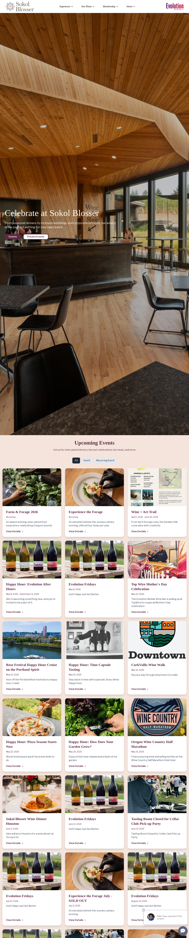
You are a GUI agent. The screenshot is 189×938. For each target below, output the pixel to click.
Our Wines (88, 6)
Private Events (35, 236)
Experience (66, 6)
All (76, 460)
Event (87, 460)
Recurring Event (105, 460)
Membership (110, 6)
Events (13, 236)
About (131, 6)
